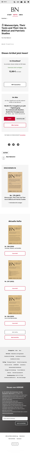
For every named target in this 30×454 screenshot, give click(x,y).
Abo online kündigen (21, 377)
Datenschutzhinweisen (7, 413)
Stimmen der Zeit (8, 364)
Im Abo (9, 118)
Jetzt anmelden (21, 423)
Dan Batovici (7, 38)
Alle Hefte (15, 332)
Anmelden (23, 135)
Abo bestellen (15, 337)
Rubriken (4, 18)
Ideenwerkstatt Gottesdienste (15, 367)
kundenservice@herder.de (9, 377)
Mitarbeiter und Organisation (17, 353)
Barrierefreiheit (12, 438)
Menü (5, 1)
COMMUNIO (16, 364)
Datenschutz (22, 436)
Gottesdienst (22, 364)
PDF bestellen (16, 84)
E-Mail (3, 416)
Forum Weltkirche (21, 370)
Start (9, 15)
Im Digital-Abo (21, 118)
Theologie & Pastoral (11, 362)
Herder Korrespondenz (22, 362)
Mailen (18, 144)
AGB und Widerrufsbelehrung (12, 436)
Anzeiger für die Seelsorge (10, 370)
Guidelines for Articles (15, 359)
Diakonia (9, 372)
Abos (21, 15)
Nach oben (14, 443)
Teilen (9, 144)
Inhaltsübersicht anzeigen (15, 202)
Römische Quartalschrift (18, 372)
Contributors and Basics (21, 356)
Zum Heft (15, 253)
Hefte (15, 15)
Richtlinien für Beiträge (9, 356)
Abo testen (15, 125)
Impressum (19, 438)
